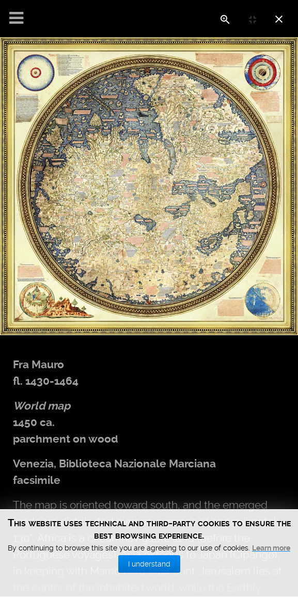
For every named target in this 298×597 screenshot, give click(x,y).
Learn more (271, 584)
